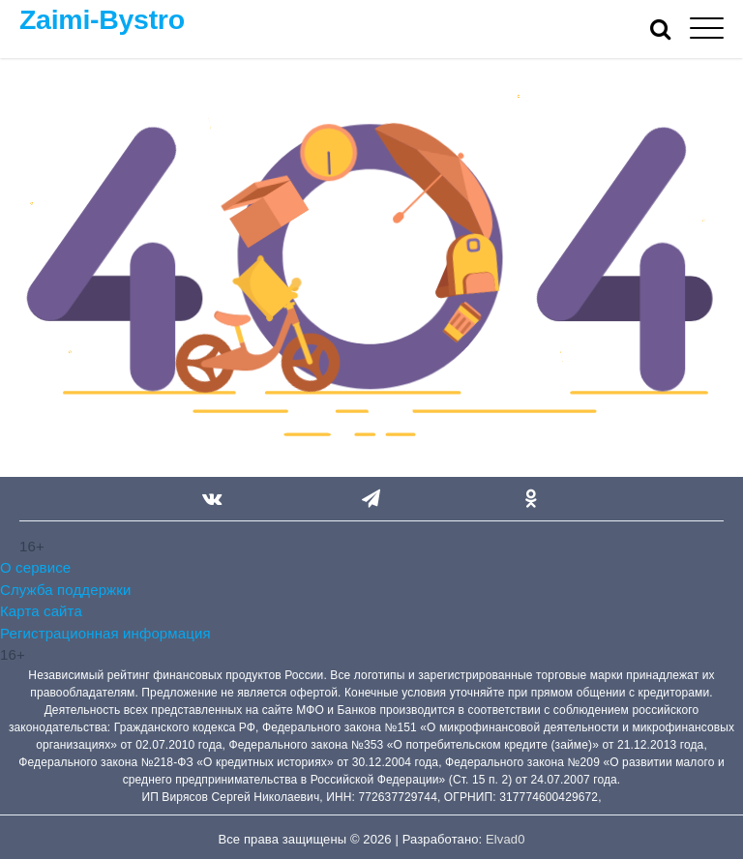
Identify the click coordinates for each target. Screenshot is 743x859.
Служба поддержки (65, 589)
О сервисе (35, 567)
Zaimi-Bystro (102, 19)
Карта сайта (41, 611)
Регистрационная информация (105, 633)
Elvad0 (505, 839)
